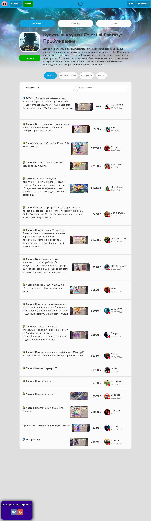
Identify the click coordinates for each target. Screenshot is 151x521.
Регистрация (143, 3)
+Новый (101, 75)
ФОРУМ (75, 23)
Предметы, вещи (68, 75)
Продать (28, 3)
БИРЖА (37, 23)
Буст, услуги (86, 75)
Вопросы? (15, 3)
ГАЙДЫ (114, 23)
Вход (131, 3)
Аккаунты (50, 75)
